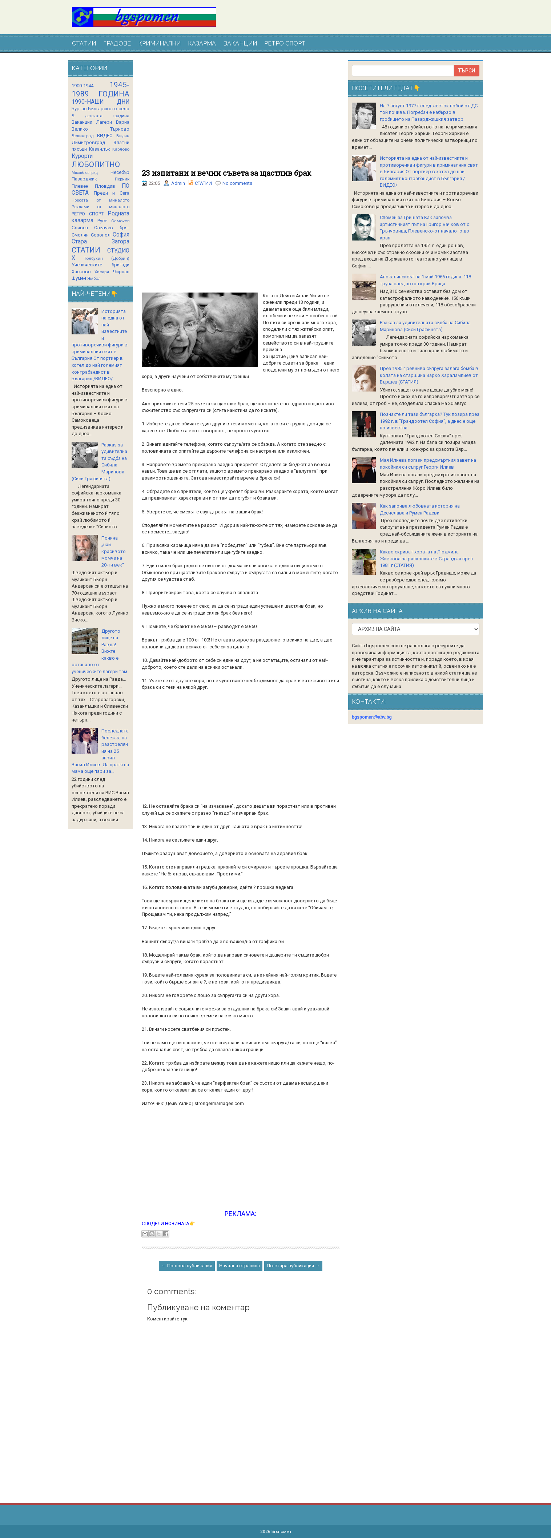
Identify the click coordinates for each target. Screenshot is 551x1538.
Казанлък (99, 149)
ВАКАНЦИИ (240, 43)
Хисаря (101, 271)
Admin (178, 183)
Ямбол (94, 278)
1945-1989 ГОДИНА (100, 89)
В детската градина (100, 115)
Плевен (80, 186)
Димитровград (88, 142)
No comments (237, 183)
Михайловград (85, 172)
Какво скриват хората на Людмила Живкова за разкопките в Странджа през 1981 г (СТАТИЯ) (426, 558)
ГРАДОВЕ (117, 43)
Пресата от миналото (100, 200)
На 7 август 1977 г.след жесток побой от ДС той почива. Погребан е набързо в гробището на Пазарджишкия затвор (429, 112)
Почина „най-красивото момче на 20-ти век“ (113, 551)
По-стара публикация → (293, 1265)
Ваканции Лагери (92, 122)
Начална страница (239, 1265)
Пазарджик (84, 179)
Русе (102, 220)
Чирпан (121, 271)
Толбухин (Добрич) (106, 258)
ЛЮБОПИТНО (96, 164)
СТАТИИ (84, 43)
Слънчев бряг (111, 227)
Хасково (81, 271)
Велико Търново (100, 129)
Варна (122, 122)
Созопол (100, 235)
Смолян (80, 235)
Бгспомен (281, 1531)
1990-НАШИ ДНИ (100, 102)
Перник (122, 179)
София (121, 234)
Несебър (119, 172)
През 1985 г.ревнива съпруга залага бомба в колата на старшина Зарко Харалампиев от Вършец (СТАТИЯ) (429, 375)
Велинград (82, 135)
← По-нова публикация (186, 1265)
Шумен (79, 278)
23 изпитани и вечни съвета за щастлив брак (226, 173)
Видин (122, 135)
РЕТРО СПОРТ (285, 43)
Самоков (120, 220)
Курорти (82, 156)
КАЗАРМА (202, 43)
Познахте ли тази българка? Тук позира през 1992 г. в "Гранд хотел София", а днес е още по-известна (429, 421)
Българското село (108, 108)
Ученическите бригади (100, 264)
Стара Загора (100, 241)
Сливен (80, 227)
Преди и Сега (111, 193)
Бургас (79, 108)
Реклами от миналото (100, 206)
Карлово (120, 149)
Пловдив (105, 186)
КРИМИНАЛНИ (159, 43)
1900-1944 (82, 85)
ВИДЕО (105, 135)
